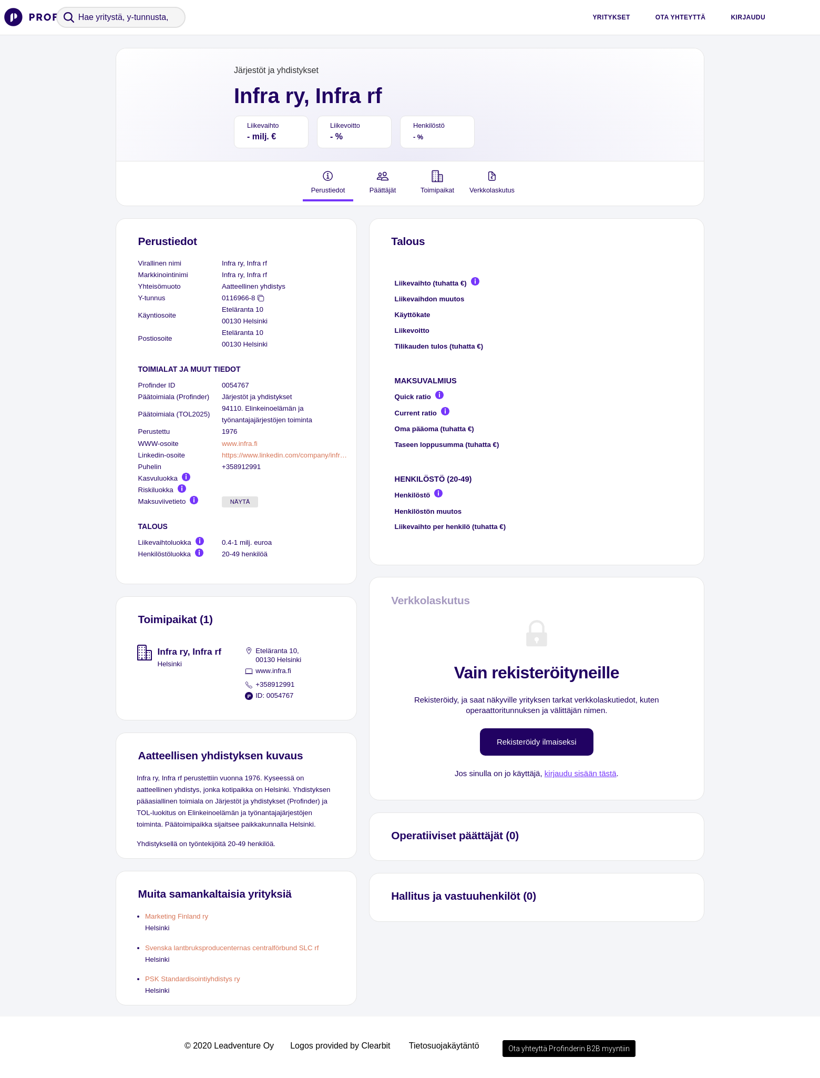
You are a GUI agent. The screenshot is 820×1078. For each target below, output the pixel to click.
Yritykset (611, 17)
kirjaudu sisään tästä (581, 773)
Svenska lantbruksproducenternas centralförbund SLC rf (232, 948)
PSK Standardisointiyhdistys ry (192, 979)
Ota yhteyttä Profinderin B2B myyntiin (569, 1048)
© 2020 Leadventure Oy (229, 1045)
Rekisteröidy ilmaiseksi (537, 741)
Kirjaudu (748, 17)
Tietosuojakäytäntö (444, 1045)
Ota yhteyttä (680, 17)
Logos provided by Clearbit (340, 1045)
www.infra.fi (240, 444)
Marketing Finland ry (176, 916)
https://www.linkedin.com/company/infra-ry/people (285, 455)
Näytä (240, 502)
